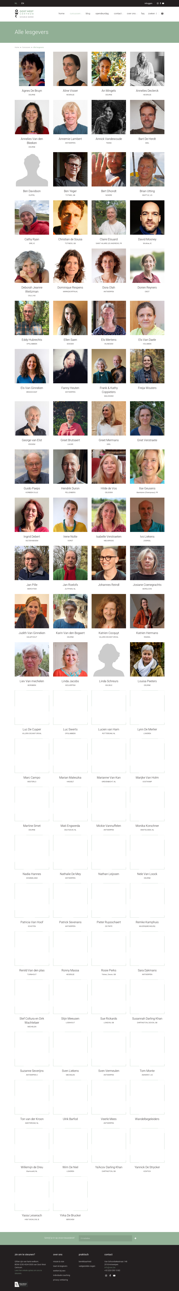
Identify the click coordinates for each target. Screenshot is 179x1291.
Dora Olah (108, 287)
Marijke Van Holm (147, 777)
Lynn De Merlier (147, 729)
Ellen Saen (70, 339)
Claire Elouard (109, 239)
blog (88, 13)
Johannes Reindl (108, 584)
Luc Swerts (70, 729)
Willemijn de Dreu (32, 1167)
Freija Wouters (147, 388)
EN (22, 3)
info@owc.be (109, 1267)
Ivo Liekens (147, 536)
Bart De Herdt (147, 139)
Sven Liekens (70, 1070)
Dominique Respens (70, 287)
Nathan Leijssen (108, 874)
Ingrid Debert (32, 536)
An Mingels (109, 90)
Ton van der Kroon (32, 1119)
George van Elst (32, 440)
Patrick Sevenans (70, 922)
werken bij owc (59, 1271)
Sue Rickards (108, 1018)
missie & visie (58, 1261)
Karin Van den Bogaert (70, 633)
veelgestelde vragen (87, 1266)
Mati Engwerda (70, 825)
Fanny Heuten (70, 388)
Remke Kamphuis (147, 922)
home (61, 13)
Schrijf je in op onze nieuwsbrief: (59, 1238)
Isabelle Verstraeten (108, 536)
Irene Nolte (70, 536)
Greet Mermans (109, 440)
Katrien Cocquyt (109, 633)
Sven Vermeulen (108, 1070)
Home (17, 47)
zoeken (152, 13)
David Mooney (147, 239)
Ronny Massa (70, 970)
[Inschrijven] (135, 1238)
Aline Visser (70, 90)
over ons (131, 13)
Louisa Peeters (147, 681)
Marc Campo (31, 777)
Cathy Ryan (32, 239)
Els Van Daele (147, 339)
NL (16, 3)
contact (118, 13)
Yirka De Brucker (70, 1215)
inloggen (148, 3)
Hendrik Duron (70, 488)
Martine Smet (32, 825)
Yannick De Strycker (147, 1167)
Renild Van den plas (32, 970)
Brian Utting (147, 191)
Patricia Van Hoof (32, 922)
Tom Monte (147, 1070)
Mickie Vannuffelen (108, 825)
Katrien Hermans (147, 633)
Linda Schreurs (108, 681)
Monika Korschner (147, 825)
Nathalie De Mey (70, 874)
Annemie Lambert (70, 139)
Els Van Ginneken (32, 388)
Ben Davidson (32, 191)
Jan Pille (31, 584)
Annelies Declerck (147, 90)
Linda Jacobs (70, 681)
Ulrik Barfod (70, 1119)
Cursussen (26, 47)
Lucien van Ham (108, 729)
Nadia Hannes (32, 874)
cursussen (75, 13)
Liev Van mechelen (32, 681)
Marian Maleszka (70, 777)
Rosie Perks (108, 970)
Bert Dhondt (108, 191)
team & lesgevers (60, 1266)
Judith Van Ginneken (32, 633)
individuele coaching (61, 1275)
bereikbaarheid (85, 1261)
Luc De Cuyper (32, 729)
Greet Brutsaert (70, 440)
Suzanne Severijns (32, 1070)
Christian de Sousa (70, 239)
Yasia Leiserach (32, 1215)
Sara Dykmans (147, 970)
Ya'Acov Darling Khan (108, 1167)
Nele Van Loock (147, 874)
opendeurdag (102, 13)
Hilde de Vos (109, 488)
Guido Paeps (32, 488)
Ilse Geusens (147, 488)
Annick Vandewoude (109, 139)
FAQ (142, 13)
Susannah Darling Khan (147, 1018)
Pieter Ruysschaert (109, 922)
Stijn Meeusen (70, 1018)
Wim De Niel (70, 1167)
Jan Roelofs (70, 584)
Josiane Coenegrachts (147, 584)
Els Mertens (108, 339)
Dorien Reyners (147, 287)
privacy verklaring (60, 1280)
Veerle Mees (109, 1119)
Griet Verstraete (147, 440)
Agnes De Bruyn (32, 90)
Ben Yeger (70, 191)
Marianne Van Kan (109, 777)
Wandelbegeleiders (147, 1119)
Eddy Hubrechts (32, 339)
